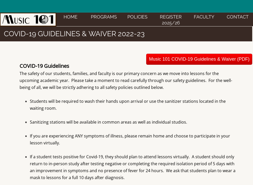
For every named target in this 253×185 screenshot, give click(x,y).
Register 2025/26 (171, 19)
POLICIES (137, 17)
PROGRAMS (104, 17)
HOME (70, 17)
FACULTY (204, 17)
